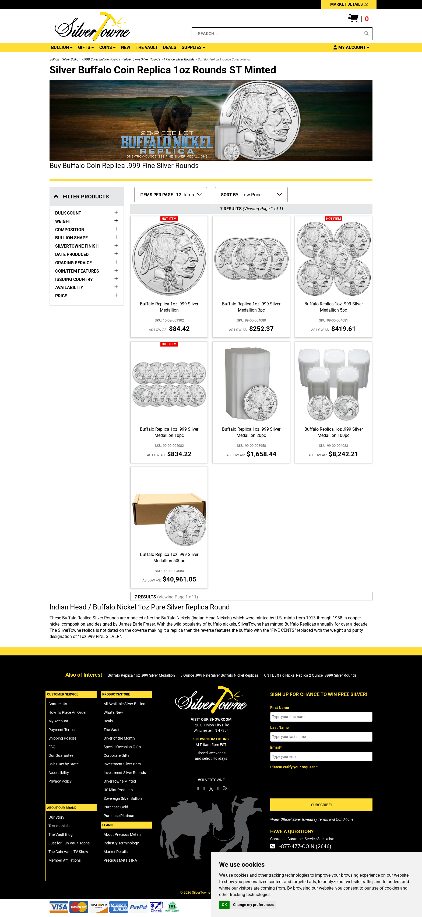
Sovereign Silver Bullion (123, 798)
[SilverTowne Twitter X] (211, 788)
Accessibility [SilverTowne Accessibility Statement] (58, 772)
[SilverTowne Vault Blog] (225, 788)
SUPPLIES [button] (193, 47)
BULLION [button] (62, 47)
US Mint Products (118, 790)
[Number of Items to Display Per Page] (188, 194)
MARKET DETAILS (349, 4)
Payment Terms (61, 729)
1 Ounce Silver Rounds (179, 59)
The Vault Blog (60, 834)
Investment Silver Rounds (125, 772)
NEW (125, 47)
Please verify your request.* (294, 767)
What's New (113, 712)
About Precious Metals (122, 834)
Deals (108, 721)
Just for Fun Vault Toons (69, 843)
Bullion (54, 59)
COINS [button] (107, 47)
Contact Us (57, 704)
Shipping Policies (62, 738)
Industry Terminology (121, 843)
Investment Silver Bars (122, 764)
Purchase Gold (116, 807)
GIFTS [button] (86, 47)
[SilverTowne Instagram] (204, 788)
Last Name (279, 727)
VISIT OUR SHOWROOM (211, 719)
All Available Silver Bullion (124, 704)
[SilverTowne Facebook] (198, 788)
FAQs (52, 747)
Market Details (116, 852)
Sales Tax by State (63, 764)
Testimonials (58, 826)
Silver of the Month (119, 738)
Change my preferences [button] (253, 904)
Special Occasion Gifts (122, 747)
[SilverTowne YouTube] (218, 788)
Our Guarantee (60, 755)
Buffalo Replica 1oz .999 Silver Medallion (141, 675)
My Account (58, 721)
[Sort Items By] (261, 194)
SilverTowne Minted (120, 781)
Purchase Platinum (119, 815)
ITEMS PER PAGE (156, 194)
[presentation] (311, 782)
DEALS (169, 47)
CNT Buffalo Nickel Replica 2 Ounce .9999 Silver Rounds (310, 675)
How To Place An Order (67, 712)
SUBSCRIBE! (321, 805)
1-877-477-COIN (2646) (300, 846)
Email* (276, 747)
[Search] (366, 33)
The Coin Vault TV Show (68, 852)
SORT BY (229, 194)
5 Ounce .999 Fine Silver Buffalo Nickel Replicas (219, 675)
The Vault (111, 729)
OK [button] (224, 904)
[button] (358, 19)
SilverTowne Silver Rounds (141, 59)
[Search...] (277, 33)
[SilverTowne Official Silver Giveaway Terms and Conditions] (312, 819)
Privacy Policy (60, 781)
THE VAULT (147, 47)
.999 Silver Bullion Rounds (101, 59)
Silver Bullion (71, 59)
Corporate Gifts (116, 755)
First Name (279, 707)
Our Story (56, 817)
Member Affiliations (64, 860)
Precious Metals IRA (120, 860)
